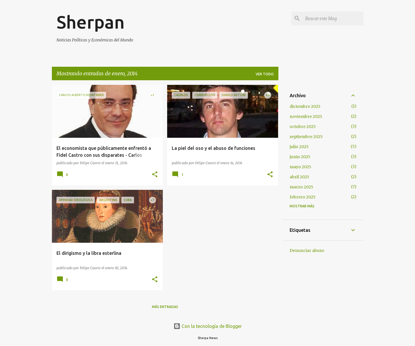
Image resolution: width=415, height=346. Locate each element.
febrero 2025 (303, 197)
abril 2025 (299, 176)
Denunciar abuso (307, 250)
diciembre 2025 (305, 106)
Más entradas (165, 307)
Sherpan (90, 22)
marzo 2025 (301, 187)
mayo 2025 (300, 166)
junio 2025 (300, 156)
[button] (154, 175)
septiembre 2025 (306, 136)
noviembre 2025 (306, 116)
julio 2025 (299, 146)
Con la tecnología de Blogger (207, 326)
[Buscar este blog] (333, 18)
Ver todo (265, 74)
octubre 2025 (303, 126)
